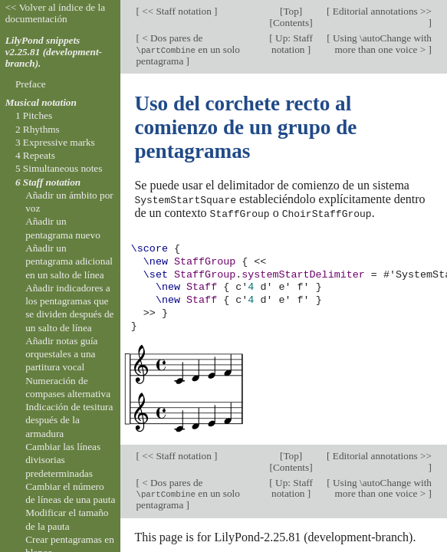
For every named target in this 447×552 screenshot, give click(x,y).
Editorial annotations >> (381, 11)
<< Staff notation (177, 11)
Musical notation (41, 102)
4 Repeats (35, 155)
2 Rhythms (37, 129)
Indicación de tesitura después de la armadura (69, 420)
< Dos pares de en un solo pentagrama (188, 49)
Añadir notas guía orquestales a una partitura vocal (61, 354)
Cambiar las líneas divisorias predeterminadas (62, 460)
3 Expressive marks (55, 142)
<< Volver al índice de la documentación (55, 13)
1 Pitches (33, 115)
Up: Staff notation (292, 43)
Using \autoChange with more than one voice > (381, 43)
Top (290, 11)
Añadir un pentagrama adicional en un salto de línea (69, 261)
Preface (30, 84)
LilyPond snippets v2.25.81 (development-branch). (53, 51)
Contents (291, 22)
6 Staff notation (48, 182)
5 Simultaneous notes (59, 168)
